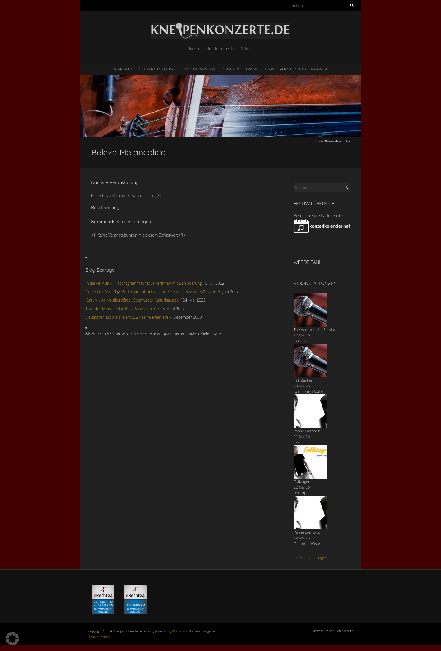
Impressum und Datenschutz (332, 631)
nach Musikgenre (200, 69)
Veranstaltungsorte (240, 69)
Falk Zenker (303, 380)
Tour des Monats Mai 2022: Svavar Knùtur (122, 308)
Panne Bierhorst (307, 430)
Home (319, 141)
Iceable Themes (99, 637)
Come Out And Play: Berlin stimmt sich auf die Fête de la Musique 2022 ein (151, 291)
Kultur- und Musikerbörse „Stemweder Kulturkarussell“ (134, 300)
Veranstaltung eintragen (303, 69)
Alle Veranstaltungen (158, 69)
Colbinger (301, 481)
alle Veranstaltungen (310, 557)
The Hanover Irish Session (315, 329)
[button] (12, 638)
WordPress (179, 631)
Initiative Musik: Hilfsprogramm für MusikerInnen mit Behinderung (144, 283)
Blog (269, 69)
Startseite (123, 69)
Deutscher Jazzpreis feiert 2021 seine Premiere (127, 317)
